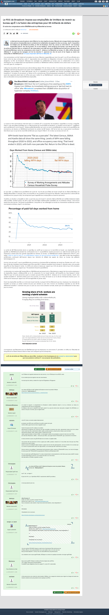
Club (78, 1)
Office (70, 4)
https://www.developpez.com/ (41, 504)
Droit (73, 1)
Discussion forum (95, 85)
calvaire (11, 423)
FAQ (35, 1)
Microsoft (37, 4)
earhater (11, 579)
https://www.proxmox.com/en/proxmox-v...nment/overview (35, 395)
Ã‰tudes (67, 1)
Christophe (11, 467)
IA (29, 4)
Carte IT (75, 6)
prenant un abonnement (66, 357)
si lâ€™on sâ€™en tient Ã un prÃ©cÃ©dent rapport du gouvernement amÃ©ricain (33, 256)
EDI (53, 4)
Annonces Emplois (67, 6)
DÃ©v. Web (47, 4)
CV (33, 6)
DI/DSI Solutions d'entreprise (15, 4)
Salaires (49, 6)
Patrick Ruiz (23, 31)
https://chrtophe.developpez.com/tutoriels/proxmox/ (33, 518)
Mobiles (75, 4)
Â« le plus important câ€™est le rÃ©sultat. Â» (37, 55)
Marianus (12, 564)
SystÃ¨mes (81, 4)
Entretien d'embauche (40, 6)
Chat (45, 1)
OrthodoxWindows (12, 408)
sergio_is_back (12, 525)
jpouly (12, 377)
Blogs (40, 1)
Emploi (60, 1)
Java (42, 4)
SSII (53, 6)
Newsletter (52, 1)
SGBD (65, 4)
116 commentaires (33, 31)
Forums (22, 1)
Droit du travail (58, 6)
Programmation (59, 4)
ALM (32, 4)
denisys (11, 393)
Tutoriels (29, 1)
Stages (80, 6)
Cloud (25, 4)
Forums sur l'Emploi (26, 6)
